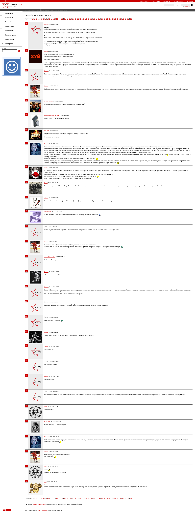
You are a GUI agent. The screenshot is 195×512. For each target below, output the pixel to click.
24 (88, 19)
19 (75, 19)
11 (54, 19)
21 (80, 19)
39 (128, 19)
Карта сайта (144, 1)
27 (96, 19)
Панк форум (40, 10)
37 (123, 19)
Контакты (166, 1)
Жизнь (47, 10)
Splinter (46, 71)
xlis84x (46, 24)
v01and (46, 197)
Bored (46, 183)
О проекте (156, 1)
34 (115, 19)
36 (120, 19)
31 (107, 19)
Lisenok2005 (47, 211)
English (190, 1)
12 (57, 19)
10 (51, 19)
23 (86, 19)
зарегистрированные (39, 504)
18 (72, 19)
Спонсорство (179, 1)
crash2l (46, 332)
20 (78, 19)
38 (125, 19)
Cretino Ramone (48, 101)
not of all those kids (49, 256)
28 (99, 19)
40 (131, 19)
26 (94, 19)
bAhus (46, 51)
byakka (46, 167)
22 (83, 19)
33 (112, 19)
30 (104, 19)
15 (65, 19)
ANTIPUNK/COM (30, 10)
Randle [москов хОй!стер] (51, 115)
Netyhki (46, 143)
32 (109, 19)
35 (117, 19)
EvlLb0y (46, 130)
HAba (45, 406)
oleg (45, 481)
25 (91, 19)
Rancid (46, 86)
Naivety (46, 272)
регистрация (187, 6)
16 (67, 19)
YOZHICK (47, 421)
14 (62, 19)
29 (101, 19)
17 (70, 19)
